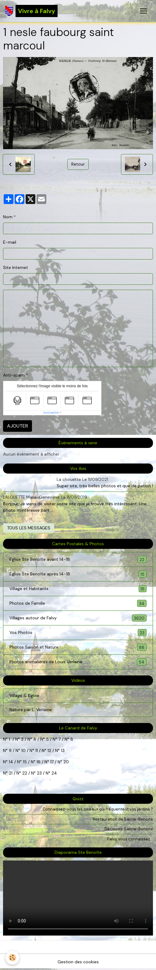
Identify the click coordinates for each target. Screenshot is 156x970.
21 (11, 773)
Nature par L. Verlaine (30, 709)
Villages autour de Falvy (78, 617)
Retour (78, 164)
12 (50, 750)
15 (25, 761)
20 (65, 761)
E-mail (9, 242)
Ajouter (17, 426)
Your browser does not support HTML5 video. (78, 898)
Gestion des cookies (78, 962)
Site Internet (15, 267)
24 (53, 773)
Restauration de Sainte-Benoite (123, 819)
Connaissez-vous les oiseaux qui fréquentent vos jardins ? (98, 809)
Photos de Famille (78, 603)
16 (38, 761)
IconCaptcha (51, 412)
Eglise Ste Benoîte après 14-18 (78, 574)
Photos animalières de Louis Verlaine (78, 661)
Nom (7, 217)
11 (36, 750)
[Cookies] (12, 958)
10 (23, 750)
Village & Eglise (24, 695)
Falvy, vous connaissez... (130, 839)
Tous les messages (28, 528)
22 (24, 773)
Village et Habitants (78, 588)
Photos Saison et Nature (78, 647)
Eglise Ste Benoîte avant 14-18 (78, 559)
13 (63, 750)
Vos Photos (78, 632)
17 (52, 761)
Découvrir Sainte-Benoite (129, 829)
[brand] (31, 11)
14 (11, 761)
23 (39, 773)
